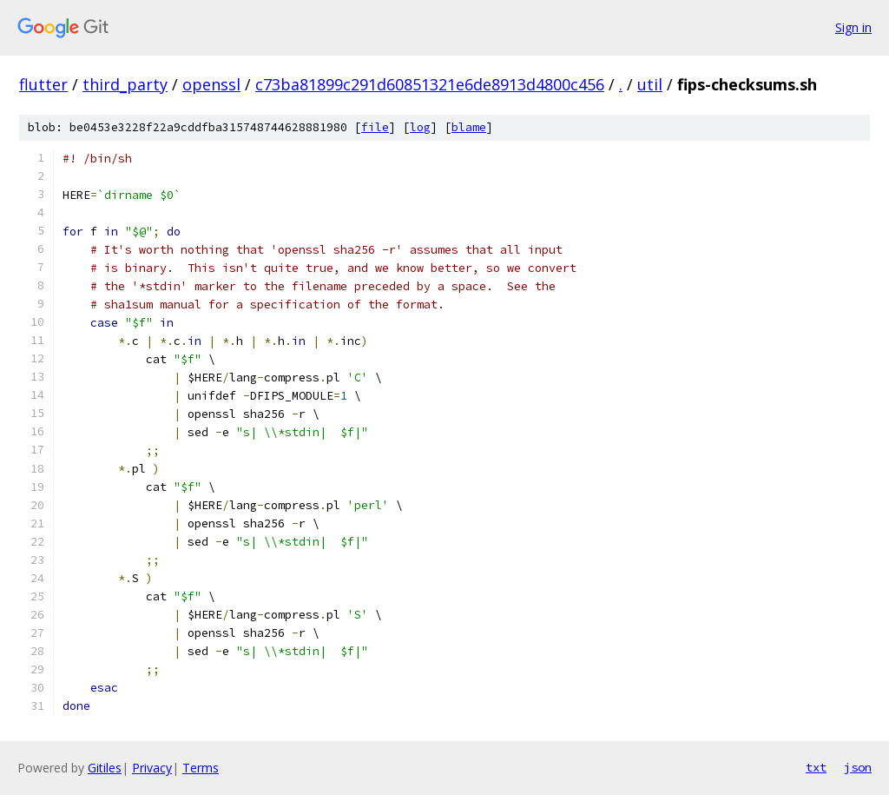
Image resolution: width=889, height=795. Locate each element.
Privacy (152, 767)
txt (816, 767)
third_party (125, 84)
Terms (200, 767)
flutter (43, 84)
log (420, 127)
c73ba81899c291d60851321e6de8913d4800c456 (429, 84)
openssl (211, 84)
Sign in (853, 27)
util (649, 84)
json (858, 767)
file (375, 127)
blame (468, 127)
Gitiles (105, 767)
